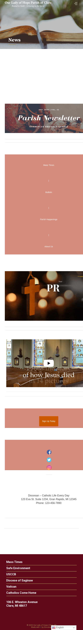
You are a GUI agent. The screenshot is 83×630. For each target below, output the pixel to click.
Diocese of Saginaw (18, 580)
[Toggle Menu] (75, 2)
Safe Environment (17, 568)
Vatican (10, 586)
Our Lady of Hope (40, 625)
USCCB (10, 574)
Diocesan (48, 627)
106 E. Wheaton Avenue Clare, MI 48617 (23, 603)
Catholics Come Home (20, 592)
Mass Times (13, 562)
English (58, 627)
